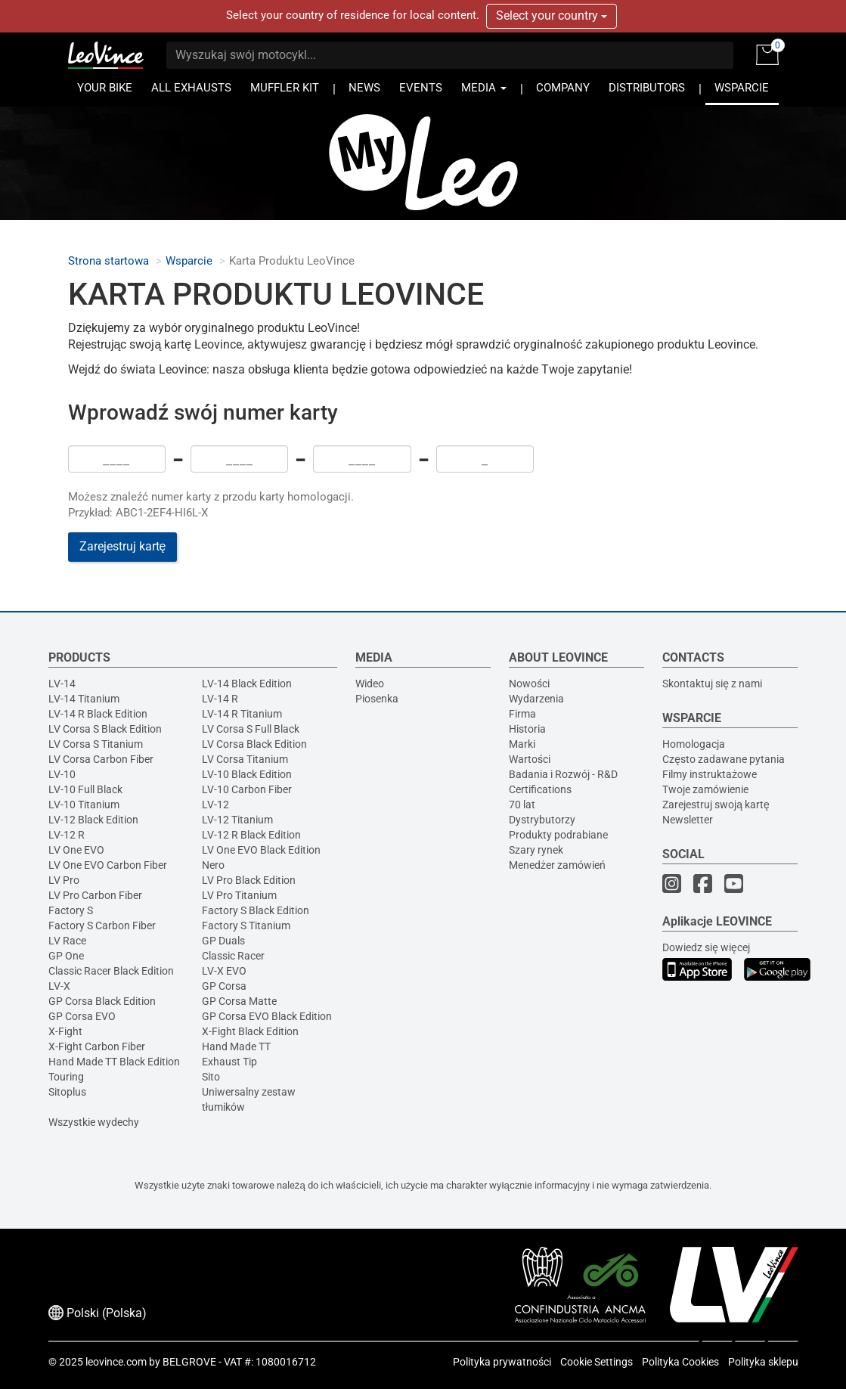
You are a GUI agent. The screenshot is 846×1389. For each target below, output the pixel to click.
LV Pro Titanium (239, 895)
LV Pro (63, 880)
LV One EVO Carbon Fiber (107, 865)
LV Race (67, 941)
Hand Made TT (236, 1046)
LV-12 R (66, 835)
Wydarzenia (536, 699)
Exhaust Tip (229, 1062)
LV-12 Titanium (237, 820)
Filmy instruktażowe (709, 774)
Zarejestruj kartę (122, 546)
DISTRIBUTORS (647, 88)
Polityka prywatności (502, 1362)
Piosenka (376, 699)
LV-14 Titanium (83, 699)
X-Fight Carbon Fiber (96, 1046)
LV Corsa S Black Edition (105, 729)
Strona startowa (108, 261)
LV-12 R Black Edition (251, 835)
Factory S (70, 910)
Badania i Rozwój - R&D (563, 774)
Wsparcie (189, 261)
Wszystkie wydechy (93, 1122)
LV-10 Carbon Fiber (247, 789)
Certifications (540, 789)
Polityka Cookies (680, 1362)
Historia (527, 729)
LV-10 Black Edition (247, 774)
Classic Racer (233, 956)
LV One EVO (76, 850)
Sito (211, 1077)
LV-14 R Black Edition (97, 714)
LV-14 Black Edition (247, 683)
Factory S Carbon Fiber (102, 925)
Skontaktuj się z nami (712, 683)
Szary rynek (536, 850)
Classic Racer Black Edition (111, 971)
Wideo (369, 683)
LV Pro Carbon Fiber (95, 895)
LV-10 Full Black (85, 789)
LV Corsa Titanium (245, 759)
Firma (522, 714)
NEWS (364, 88)
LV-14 (62, 683)
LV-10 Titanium (83, 804)
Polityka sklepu (763, 1362)
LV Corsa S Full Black (250, 729)
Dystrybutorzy (542, 820)
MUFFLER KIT (284, 88)
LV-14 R (220, 699)
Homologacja (693, 744)
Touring (66, 1077)
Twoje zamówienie (705, 789)
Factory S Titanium (246, 925)
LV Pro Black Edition (249, 880)
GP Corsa (224, 986)
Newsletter (687, 820)
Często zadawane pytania (723, 759)
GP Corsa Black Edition (102, 1001)
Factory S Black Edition (255, 910)
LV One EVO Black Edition (261, 850)
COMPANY (563, 88)
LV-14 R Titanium (242, 714)
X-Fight (65, 1031)
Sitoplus (67, 1092)
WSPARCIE (741, 88)
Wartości (529, 759)
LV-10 (62, 774)
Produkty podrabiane (558, 835)
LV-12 (215, 804)
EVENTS (420, 88)
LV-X (59, 986)
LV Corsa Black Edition (254, 744)
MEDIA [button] (484, 88)
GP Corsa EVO (82, 1016)
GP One (66, 956)
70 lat (522, 804)
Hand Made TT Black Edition (114, 1062)
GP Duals (223, 941)
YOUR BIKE (104, 88)
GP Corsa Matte (239, 1001)
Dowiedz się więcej (706, 947)
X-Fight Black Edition (250, 1031)
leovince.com (116, 1362)
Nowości (529, 683)
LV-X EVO (224, 971)
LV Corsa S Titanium (95, 744)
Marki (522, 744)
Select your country (551, 15)
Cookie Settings (596, 1362)
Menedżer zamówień (557, 865)
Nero (213, 865)
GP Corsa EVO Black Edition (267, 1016)
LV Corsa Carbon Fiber (100, 759)
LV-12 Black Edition (93, 820)
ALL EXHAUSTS (191, 88)
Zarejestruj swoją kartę (716, 804)
